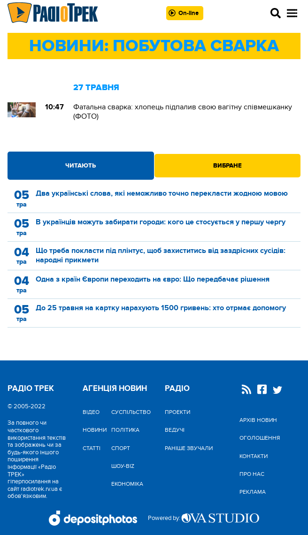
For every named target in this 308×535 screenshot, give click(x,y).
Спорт (120, 448)
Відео (91, 412)
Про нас (251, 474)
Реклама (252, 492)
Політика (125, 430)
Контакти (253, 456)
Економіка (127, 484)
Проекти (177, 412)
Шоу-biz (122, 466)
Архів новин (258, 420)
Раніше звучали (189, 448)
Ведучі (175, 430)
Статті (91, 448)
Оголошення (259, 438)
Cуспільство (131, 412)
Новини (95, 430)
